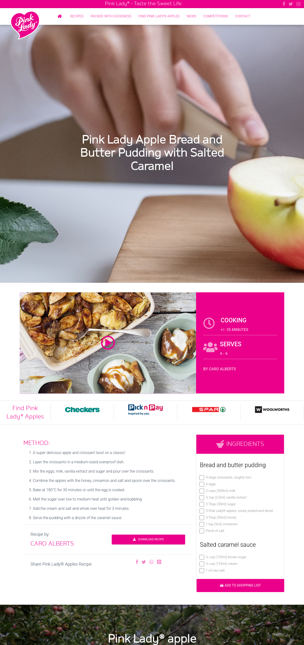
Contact (242, 16)
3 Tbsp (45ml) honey (218, 517)
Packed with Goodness (111, 16)
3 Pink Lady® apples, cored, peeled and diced (236, 511)
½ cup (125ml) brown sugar (223, 557)
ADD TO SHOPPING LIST (240, 585)
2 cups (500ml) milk (217, 491)
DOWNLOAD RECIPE (148, 539)
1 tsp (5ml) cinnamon (219, 524)
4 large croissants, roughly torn (225, 477)
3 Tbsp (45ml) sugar (218, 504)
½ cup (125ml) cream (218, 564)
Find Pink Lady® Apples (159, 16)
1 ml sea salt (212, 570)
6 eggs (208, 484)
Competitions (215, 16)
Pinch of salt (212, 531)
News (191, 16)
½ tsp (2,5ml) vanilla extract (223, 497)
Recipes (76, 16)
